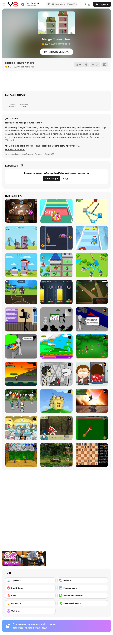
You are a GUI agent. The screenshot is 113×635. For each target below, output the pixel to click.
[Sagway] (21, 401)
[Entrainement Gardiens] (92, 346)
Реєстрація (102, 4)
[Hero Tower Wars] (21, 238)
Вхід (87, 4)
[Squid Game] (30, 588)
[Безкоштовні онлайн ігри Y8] (13, 4)
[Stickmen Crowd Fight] (92, 238)
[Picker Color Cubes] (56, 211)
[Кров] (30, 596)
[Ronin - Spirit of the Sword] (56, 428)
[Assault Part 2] (92, 319)
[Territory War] (92, 265)
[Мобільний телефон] (82, 596)
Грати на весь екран (56, 51)
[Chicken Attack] (56, 401)
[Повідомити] (95, 64)
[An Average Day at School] (21, 319)
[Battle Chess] (92, 455)
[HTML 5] (82, 580)
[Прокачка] (30, 603)
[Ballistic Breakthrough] (21, 292)
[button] (15, 149)
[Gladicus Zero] (92, 401)
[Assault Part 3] (21, 346)
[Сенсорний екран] (82, 603)
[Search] (49, 4)
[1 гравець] (30, 580)
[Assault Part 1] (56, 319)
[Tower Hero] (21, 265)
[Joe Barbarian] (21, 374)
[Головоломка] (82, 588)
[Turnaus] (21, 455)
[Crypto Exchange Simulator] (56, 292)
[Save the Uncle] (56, 238)
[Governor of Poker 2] (21, 211)
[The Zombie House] (92, 292)
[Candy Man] (56, 346)
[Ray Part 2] (92, 374)
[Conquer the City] (92, 211)
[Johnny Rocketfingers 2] (56, 374)
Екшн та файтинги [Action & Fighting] (24, 154)
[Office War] (21, 428)
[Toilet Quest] (92, 428)
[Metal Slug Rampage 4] (56, 455)
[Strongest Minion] (56, 265)
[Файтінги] (30, 611)
